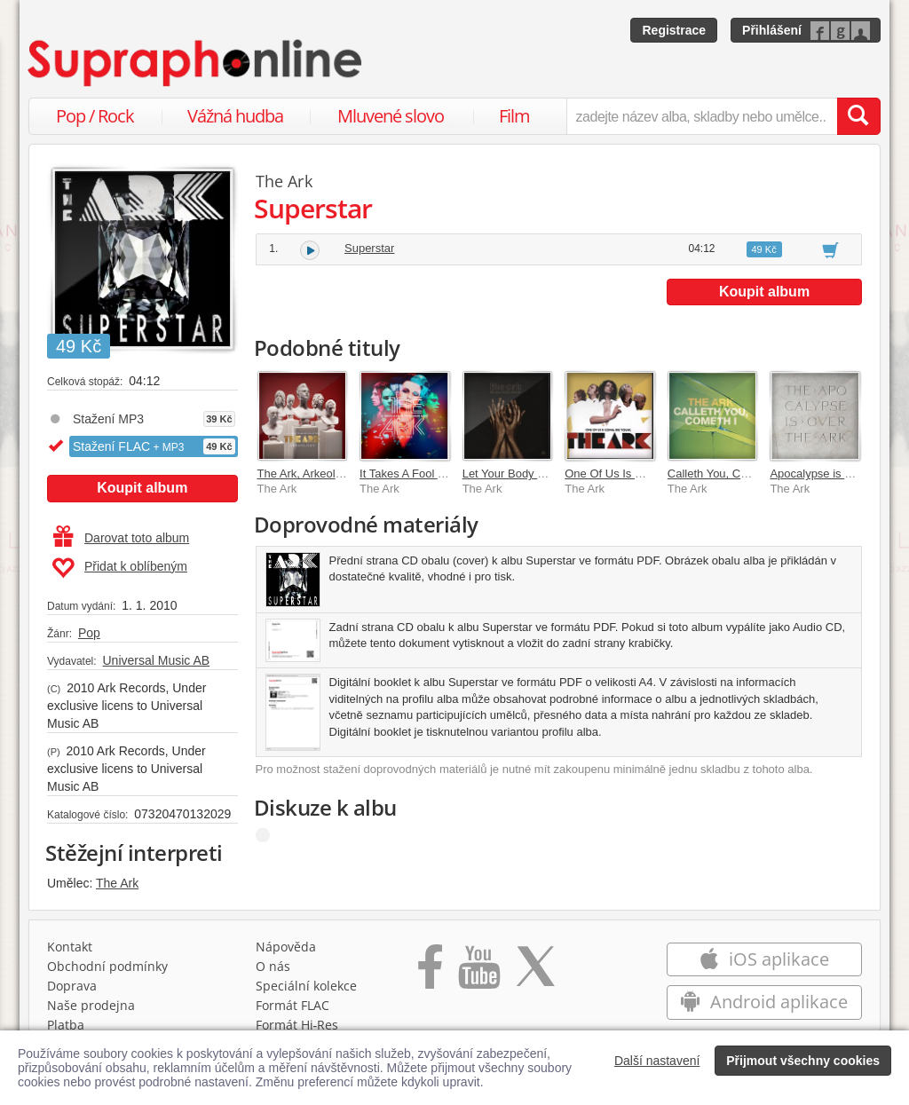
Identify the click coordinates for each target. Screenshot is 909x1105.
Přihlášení (772, 30)
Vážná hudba (235, 116)
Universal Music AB (155, 660)
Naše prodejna (91, 1005)
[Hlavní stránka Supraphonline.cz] (196, 63)
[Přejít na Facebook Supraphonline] (430, 972)
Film (514, 116)
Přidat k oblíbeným (119, 568)
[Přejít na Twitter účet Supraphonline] (535, 972)
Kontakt (69, 946)
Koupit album (142, 487)
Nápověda (286, 946)
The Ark (117, 883)
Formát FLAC (292, 1005)
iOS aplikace (764, 959)
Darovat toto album (121, 538)
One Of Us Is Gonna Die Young (645, 473)
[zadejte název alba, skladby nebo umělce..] (701, 116)
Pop (89, 633)
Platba (65, 1024)
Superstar (369, 248)
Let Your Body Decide (517, 473)
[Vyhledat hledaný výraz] (858, 116)
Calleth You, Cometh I (723, 473)
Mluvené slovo (390, 116)
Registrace (674, 30)
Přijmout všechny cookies (803, 1061)
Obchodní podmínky (107, 966)
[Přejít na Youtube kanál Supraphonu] (478, 972)
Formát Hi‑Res (297, 1024)
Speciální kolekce (306, 985)
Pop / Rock (95, 116)
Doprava (72, 985)
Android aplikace (764, 1002)
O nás (273, 966)
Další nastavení (657, 1061)
